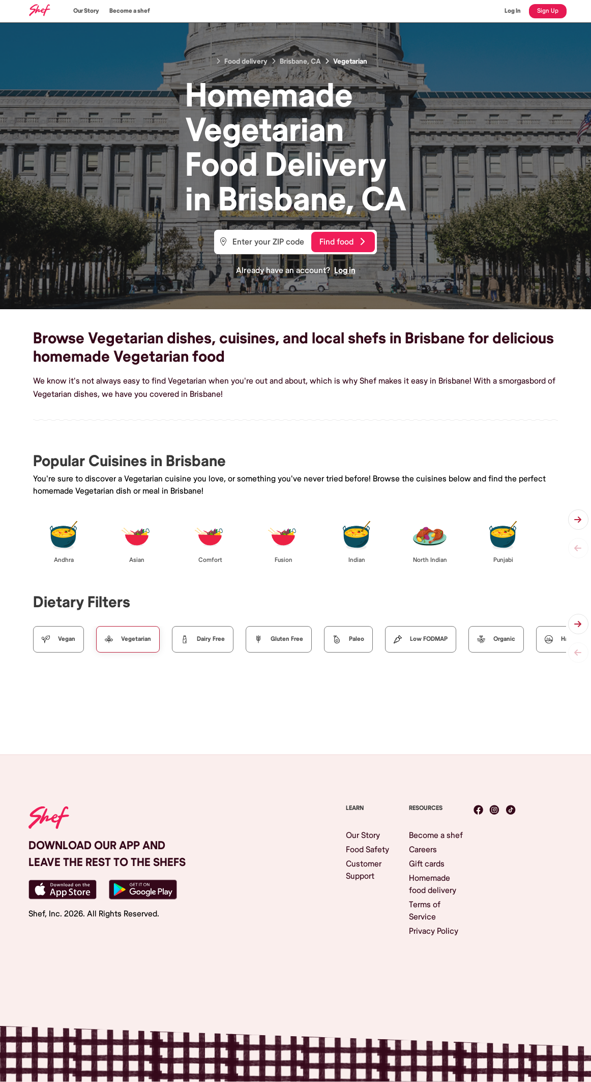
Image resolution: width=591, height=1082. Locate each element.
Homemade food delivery (432, 884)
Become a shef (129, 11)
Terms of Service (424, 911)
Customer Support (363, 870)
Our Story (86, 11)
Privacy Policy (433, 931)
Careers (423, 850)
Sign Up (547, 11)
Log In (513, 11)
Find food (342, 242)
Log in (345, 270)
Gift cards (427, 864)
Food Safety (367, 850)
